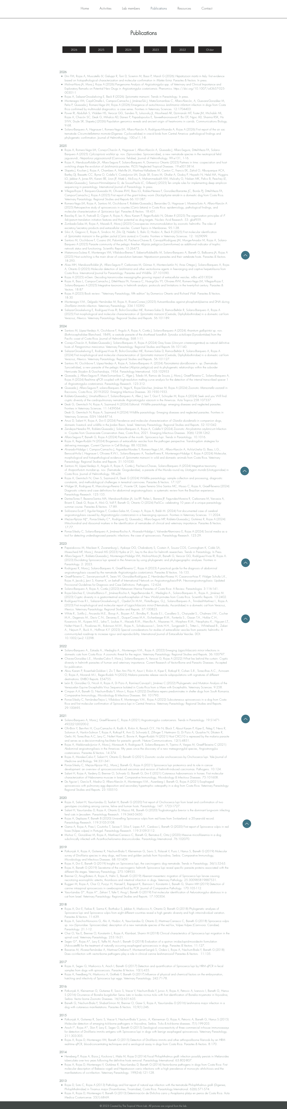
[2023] (155, 49)
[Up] (245, 562)
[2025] (101, 49)
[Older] (210, 49)
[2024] (128, 49)
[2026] (74, 49)
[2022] (182, 49)
